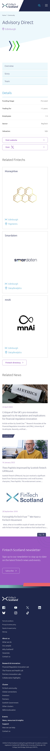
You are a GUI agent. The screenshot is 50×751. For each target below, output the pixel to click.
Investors (5, 695)
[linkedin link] (43, 607)
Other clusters (7, 706)
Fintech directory (13, 362)
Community (11, 15)
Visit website (11, 140)
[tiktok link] (31, 612)
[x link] (31, 607)
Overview (9, 66)
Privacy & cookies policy (9, 624)
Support (5, 724)
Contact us (6, 656)
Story (7, 73)
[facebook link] (7, 607)
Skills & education (9, 710)
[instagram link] (19, 612)
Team (7, 81)
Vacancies (6, 653)
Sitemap (4, 632)
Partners (5, 699)
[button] (39, 5)
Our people (6, 645)
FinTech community (9, 688)
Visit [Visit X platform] (9, 147)
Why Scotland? (7, 649)
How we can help (8, 727)
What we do (6, 642)
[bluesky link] (7, 612)
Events (5, 716)
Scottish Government (10, 702)
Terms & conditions (7, 621)
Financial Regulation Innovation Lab (15, 667)
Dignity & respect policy (9, 628)
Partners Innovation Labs (11, 674)
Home (4, 15)
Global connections (9, 692)
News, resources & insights (12, 720)
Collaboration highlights (11, 678)
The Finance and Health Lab (12, 670)
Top (42, 535)
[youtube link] (19, 607)
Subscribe (10, 571)
